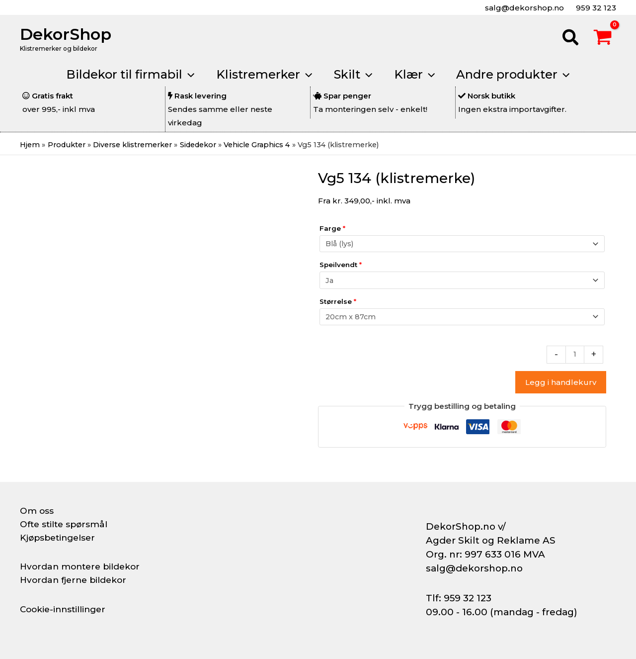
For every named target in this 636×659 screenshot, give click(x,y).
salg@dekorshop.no (523, 7)
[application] (184, 75)
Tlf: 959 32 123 (458, 598)
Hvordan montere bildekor (82, 566)
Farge (332, 229)
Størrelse (337, 303)
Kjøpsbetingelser (59, 537)
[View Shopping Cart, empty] (602, 39)
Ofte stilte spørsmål (65, 524)
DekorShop (65, 34)
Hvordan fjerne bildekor (75, 579)
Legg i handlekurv (560, 386)
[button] (570, 39)
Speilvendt (340, 266)
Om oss (37, 510)
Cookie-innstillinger (65, 609)
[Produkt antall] (574, 358)
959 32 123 (595, 7)
